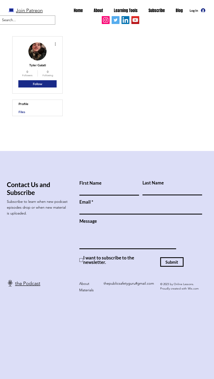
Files (22, 112)
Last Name (153, 183)
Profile (23, 104)
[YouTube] (135, 20)
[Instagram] (106, 20)
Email (85, 202)
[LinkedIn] (125, 20)
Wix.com (193, 288)
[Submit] (172, 262)
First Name (90, 183)
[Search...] (24, 20)
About (84, 283)
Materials (86, 290)
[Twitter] (115, 20)
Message (88, 221)
